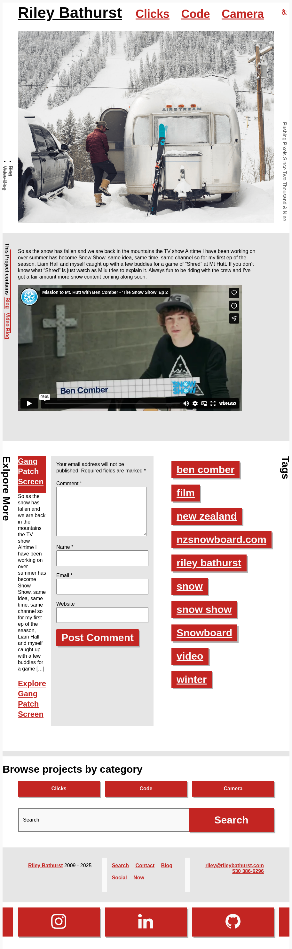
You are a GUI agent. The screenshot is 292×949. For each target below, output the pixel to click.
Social (119, 877)
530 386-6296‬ (248, 871)
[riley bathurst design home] (284, 12)
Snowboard (204, 633)
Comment (69, 483)
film (186, 493)
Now (138, 877)
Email (64, 583)
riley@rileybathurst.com (234, 865)
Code (195, 13)
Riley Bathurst (70, 12)
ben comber (205, 469)
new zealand (207, 516)
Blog (10, 171)
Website (65, 611)
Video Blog (5, 178)
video (190, 656)
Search (120, 865)
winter (192, 679)
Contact (144, 865)
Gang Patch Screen (30, 471)
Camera (243, 13)
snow (190, 586)
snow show (204, 609)
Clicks (153, 13)
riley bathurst (209, 563)
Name (64, 554)
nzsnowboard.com (221, 539)
